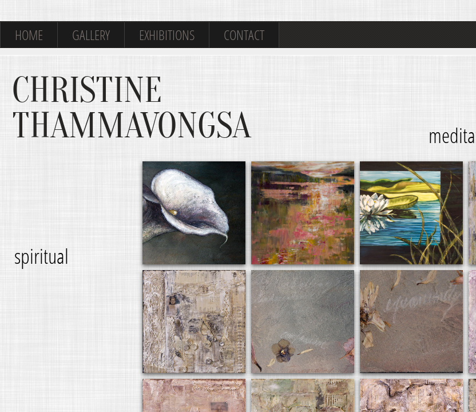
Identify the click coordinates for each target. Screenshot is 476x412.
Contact (244, 34)
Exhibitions (167, 34)
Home (29, 34)
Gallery (91, 34)
